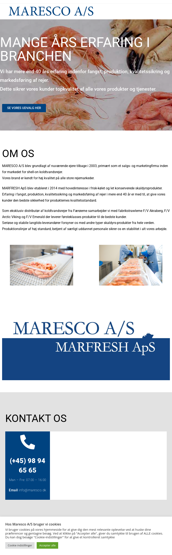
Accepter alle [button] (47, 545)
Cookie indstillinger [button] (20, 545)
